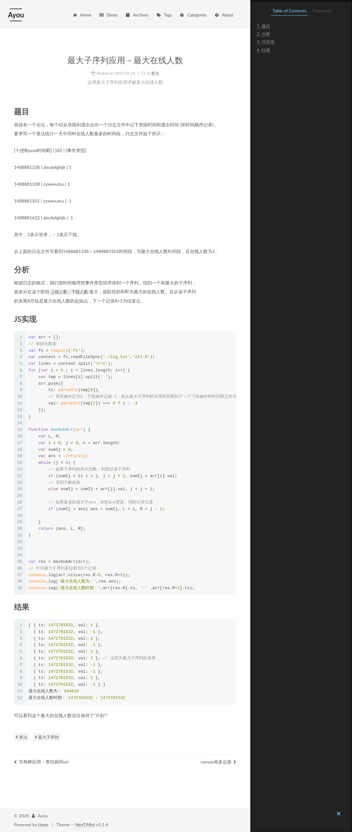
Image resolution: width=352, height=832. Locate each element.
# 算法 (21, 736)
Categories (192, 14)
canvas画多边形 (218, 761)
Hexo (43, 824)
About (223, 14)
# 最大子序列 (47, 736)
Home (81, 14)
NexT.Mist (85, 824)
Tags (164, 14)
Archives (136, 14)
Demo (108, 14)
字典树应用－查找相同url (41, 761)
